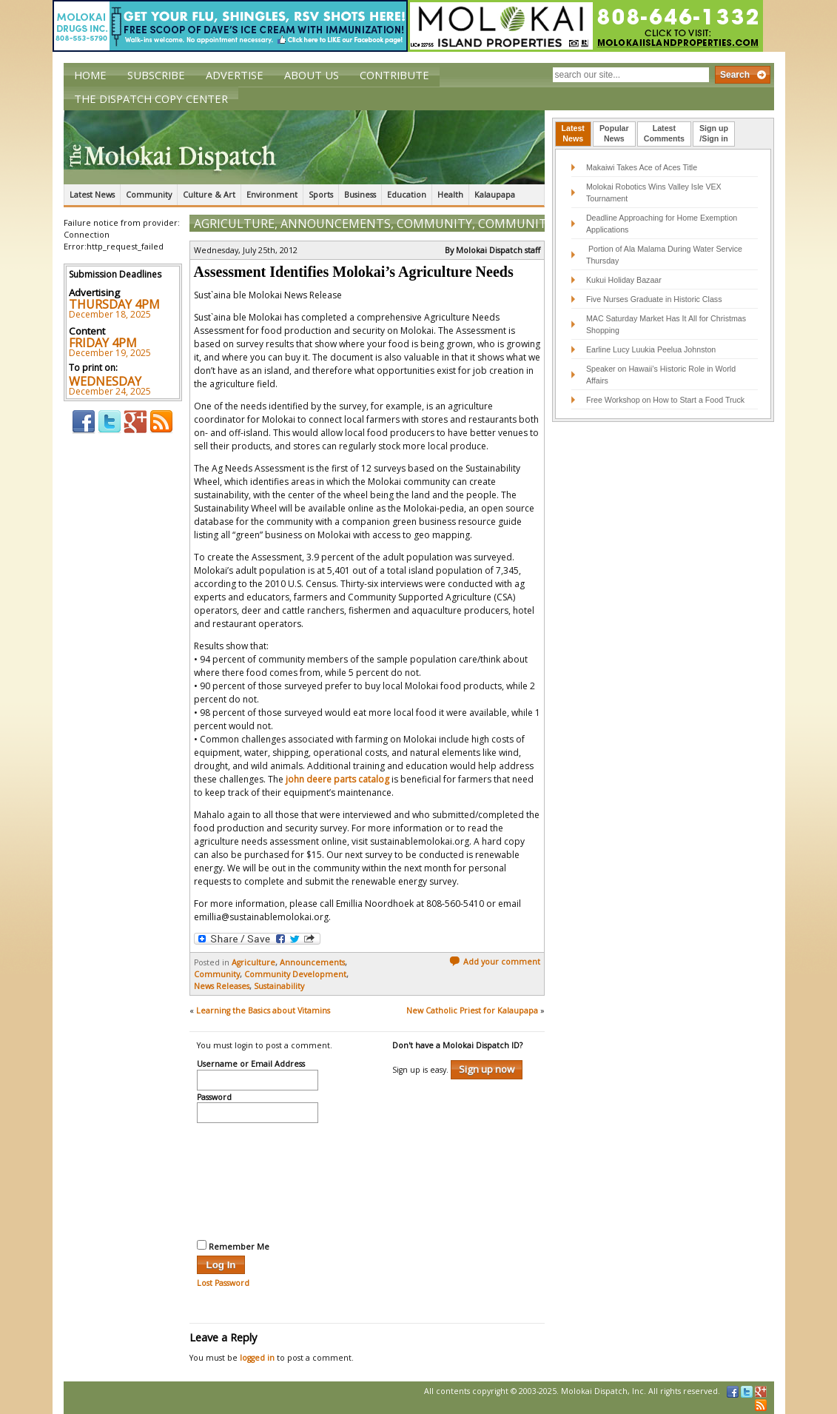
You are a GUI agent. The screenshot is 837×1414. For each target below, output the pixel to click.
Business (360, 195)
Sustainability (279, 986)
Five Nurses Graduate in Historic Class (654, 299)
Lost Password (223, 1283)
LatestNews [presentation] (573, 133)
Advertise (234, 74)
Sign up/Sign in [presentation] (713, 133)
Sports (321, 195)
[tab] (573, 134)
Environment (272, 195)
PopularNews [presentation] (614, 133)
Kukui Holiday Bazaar (624, 279)
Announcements (335, 223)
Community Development (295, 974)
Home (90, 74)
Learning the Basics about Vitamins (263, 1010)
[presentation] (257, 1179)
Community (149, 195)
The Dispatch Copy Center (151, 98)
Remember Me (233, 1246)
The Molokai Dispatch (304, 147)
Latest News (92, 195)
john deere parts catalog (337, 779)
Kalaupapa (494, 195)
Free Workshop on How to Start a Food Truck (665, 399)
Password (214, 1097)
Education (406, 195)
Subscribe (156, 74)
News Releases (221, 986)
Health (450, 195)
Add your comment (494, 961)
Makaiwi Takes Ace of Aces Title (641, 167)
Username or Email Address (251, 1064)
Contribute (394, 74)
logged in (257, 1358)
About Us (311, 74)
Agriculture (234, 223)
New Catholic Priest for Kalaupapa (472, 1010)
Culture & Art (209, 195)
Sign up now (486, 1069)
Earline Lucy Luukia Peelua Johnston (651, 349)
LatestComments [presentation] (664, 133)
